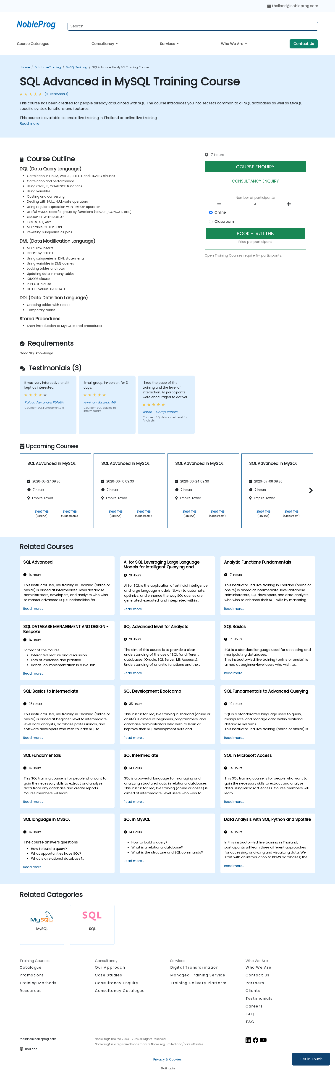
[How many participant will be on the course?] (255, 204)
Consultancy (103, 43)
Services (168, 43)
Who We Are (232, 43)
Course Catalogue (33, 43)
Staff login (167, 1068)
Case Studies (108, 975)
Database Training (48, 67)
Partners (255, 983)
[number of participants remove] (220, 204)
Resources (31, 990)
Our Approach (110, 967)
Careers (254, 1006)
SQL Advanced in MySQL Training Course (120, 67)
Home (25, 67)
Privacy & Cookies (167, 1059)
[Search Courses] (193, 26)
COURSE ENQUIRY (255, 167)
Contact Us (303, 43)
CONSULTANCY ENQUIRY (255, 181)
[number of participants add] (290, 204)
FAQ (250, 1014)
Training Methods (38, 983)
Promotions (32, 975)
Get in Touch (311, 1059)
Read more (29, 123)
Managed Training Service (197, 975)
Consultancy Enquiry (116, 983)
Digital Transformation (194, 967)
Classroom (224, 221)
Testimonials (259, 998)
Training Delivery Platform (198, 983)
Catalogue (31, 967)
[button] (310, 490)
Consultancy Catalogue (120, 990)
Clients (253, 990)
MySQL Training (76, 67)
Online (220, 212)
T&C (250, 1021)
